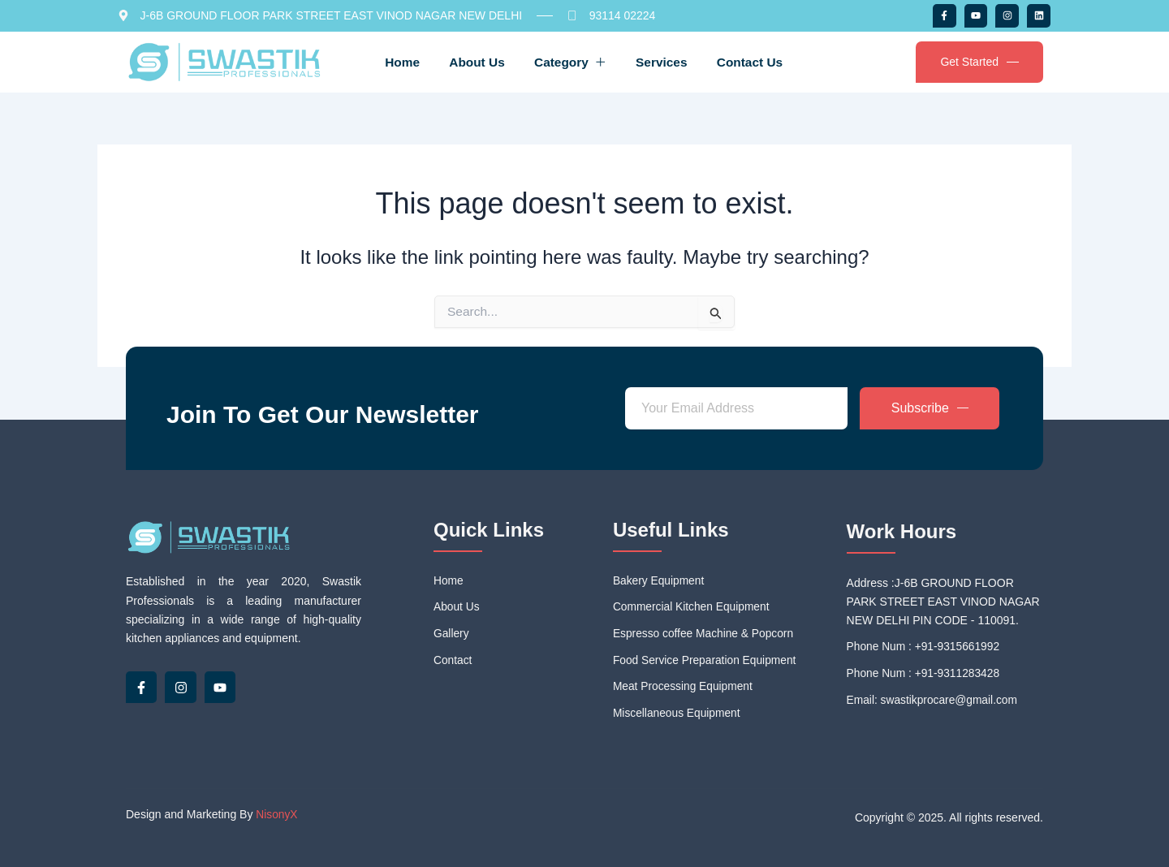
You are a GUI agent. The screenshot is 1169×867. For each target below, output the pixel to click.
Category (570, 61)
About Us (471, 61)
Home (392, 61)
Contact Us (761, 61)
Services (667, 61)
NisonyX (277, 815)
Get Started (979, 62)
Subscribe (929, 406)
